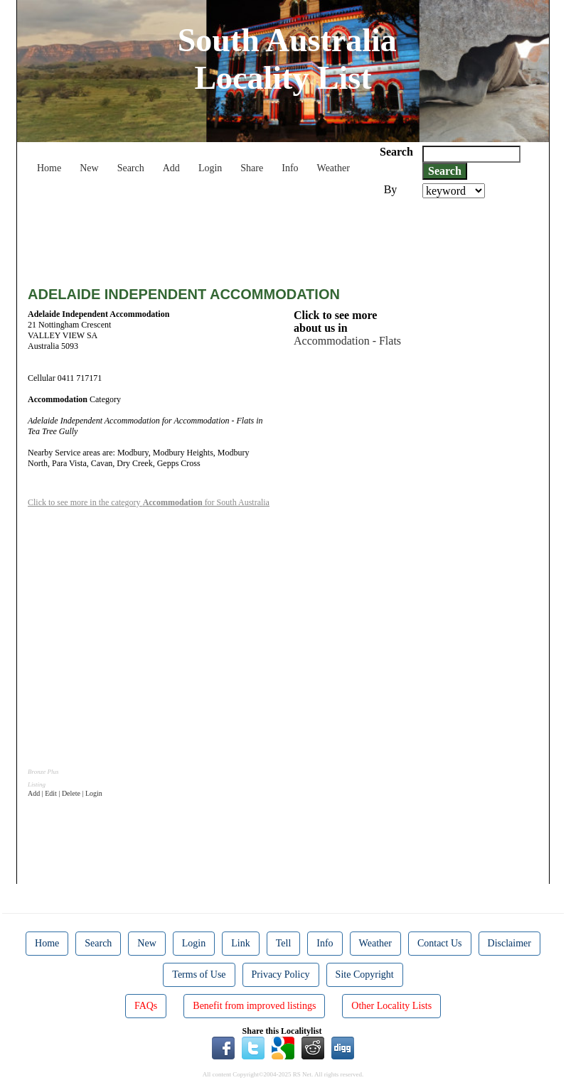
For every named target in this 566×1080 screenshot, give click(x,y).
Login (210, 168)
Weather (333, 168)
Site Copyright (365, 974)
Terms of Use (198, 974)
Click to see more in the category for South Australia (148, 502)
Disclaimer (509, 943)
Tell (284, 943)
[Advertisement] (286, 237)
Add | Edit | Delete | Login (65, 793)
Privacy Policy (281, 974)
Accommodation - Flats (347, 341)
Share (251, 168)
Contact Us (439, 943)
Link (240, 943)
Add (171, 168)
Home (49, 168)
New (89, 168)
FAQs (145, 1005)
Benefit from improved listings (254, 1005)
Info (290, 168)
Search (130, 168)
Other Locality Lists (391, 1005)
